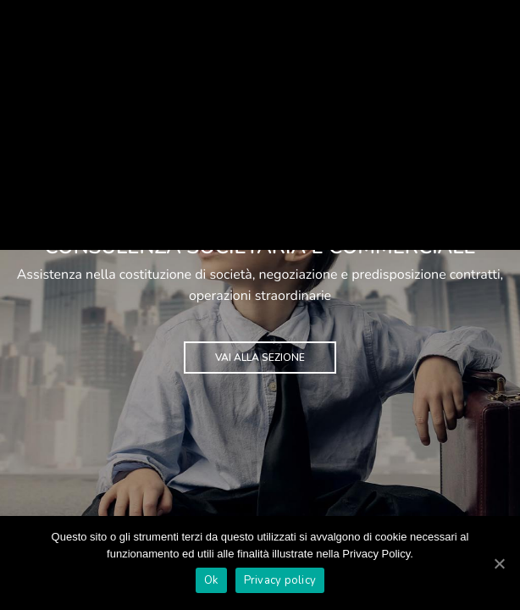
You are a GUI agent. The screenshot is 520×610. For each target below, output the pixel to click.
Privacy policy (280, 580)
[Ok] (498, 563)
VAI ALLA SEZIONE (260, 357)
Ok (211, 580)
